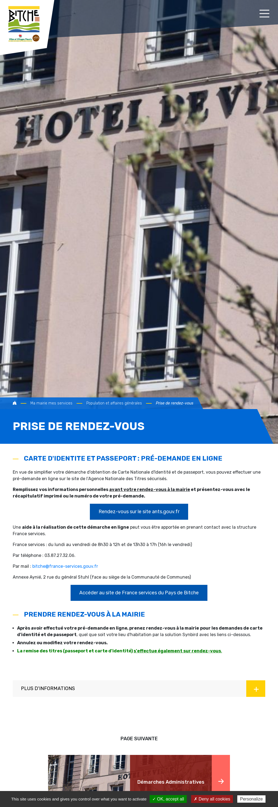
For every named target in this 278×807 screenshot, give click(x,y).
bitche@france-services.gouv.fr (65, 566)
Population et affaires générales (114, 403)
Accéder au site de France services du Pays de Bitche (139, 593)
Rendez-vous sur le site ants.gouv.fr (139, 512)
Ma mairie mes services (51, 403)
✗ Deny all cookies (212, 799)
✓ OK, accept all (168, 799)
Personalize (251, 799)
